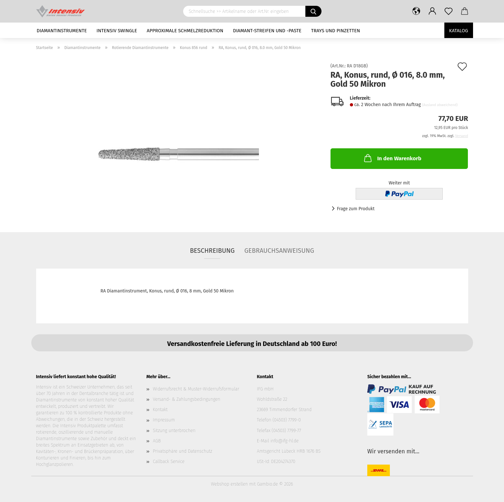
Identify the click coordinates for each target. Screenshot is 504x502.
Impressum (164, 420)
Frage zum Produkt (356, 209)
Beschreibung (212, 250)
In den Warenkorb (392, 158)
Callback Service (168, 461)
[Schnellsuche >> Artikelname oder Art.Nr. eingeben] (313, 11)
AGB (157, 441)
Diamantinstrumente (62, 31)
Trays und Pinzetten (335, 31)
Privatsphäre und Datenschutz (182, 451)
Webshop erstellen (229, 484)
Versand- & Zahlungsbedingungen (186, 399)
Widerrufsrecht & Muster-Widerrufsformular (196, 389)
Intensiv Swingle (116, 31)
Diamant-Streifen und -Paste (267, 31)
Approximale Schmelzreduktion (185, 31)
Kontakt (160, 409)
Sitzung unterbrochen (174, 430)
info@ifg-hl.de (284, 441)
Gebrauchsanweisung (279, 250)
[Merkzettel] (448, 11)
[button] (416, 11)
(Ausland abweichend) (440, 105)
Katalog (458, 31)
